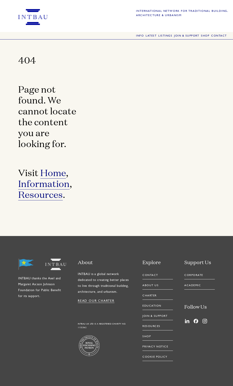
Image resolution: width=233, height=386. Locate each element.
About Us (150, 285)
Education (151, 306)
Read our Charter (96, 301)
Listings (165, 35)
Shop (205, 35)
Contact (219, 35)
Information (44, 183)
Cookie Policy (154, 357)
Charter (149, 295)
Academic (192, 285)
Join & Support (186, 35)
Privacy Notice (155, 346)
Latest (151, 35)
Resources (40, 194)
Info (140, 35)
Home (53, 172)
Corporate (193, 275)
